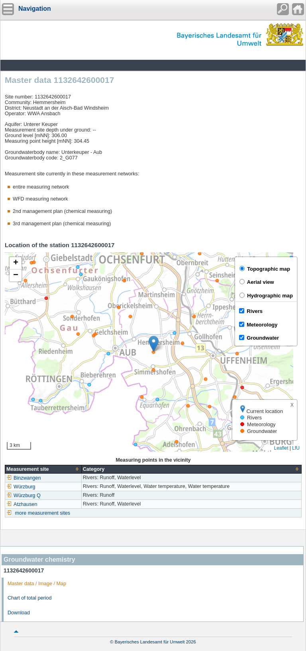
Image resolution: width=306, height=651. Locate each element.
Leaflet (281, 448)
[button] (154, 344)
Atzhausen (21, 504)
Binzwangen (23, 478)
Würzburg (20, 487)
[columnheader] (43, 469)
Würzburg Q (23, 495)
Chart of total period (30, 598)
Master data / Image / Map (37, 583)
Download (19, 613)
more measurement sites (43, 513)
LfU (296, 448)
